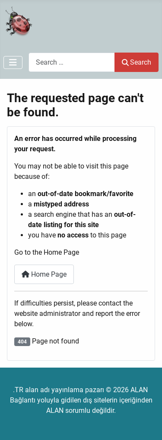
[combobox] (72, 62)
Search (136, 62)
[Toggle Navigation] (12, 62)
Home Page (44, 274)
